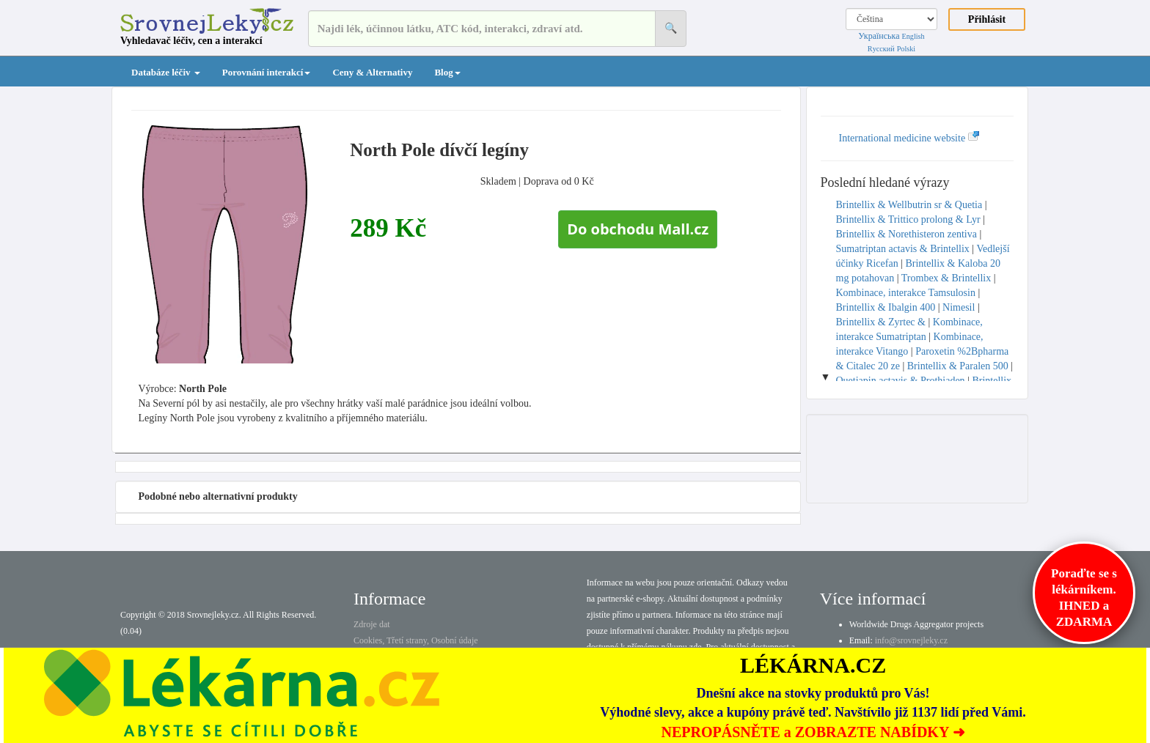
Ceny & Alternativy (372, 72)
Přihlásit (987, 19)
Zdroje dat (372, 624)
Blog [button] (447, 72)
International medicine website (909, 138)
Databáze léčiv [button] (165, 72)
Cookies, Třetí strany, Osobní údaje (416, 640)
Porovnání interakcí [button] (266, 72)
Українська (878, 36)
